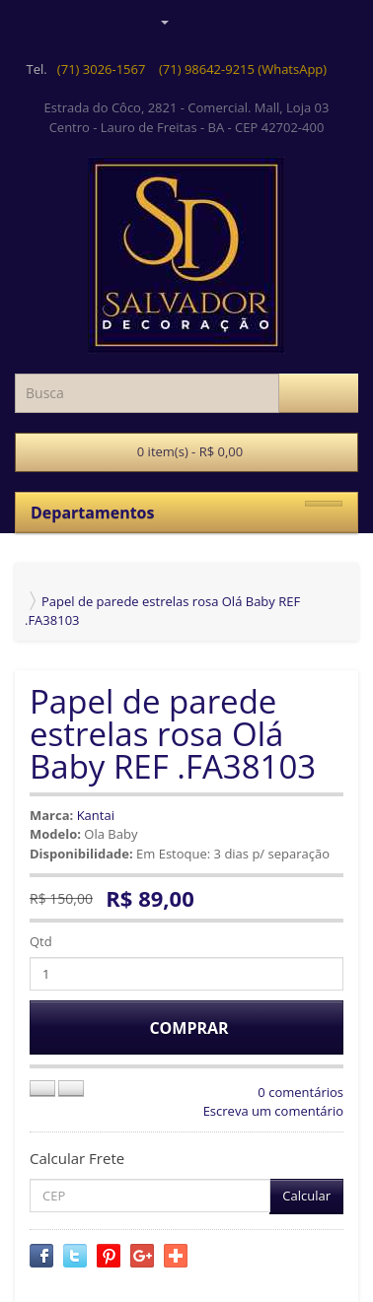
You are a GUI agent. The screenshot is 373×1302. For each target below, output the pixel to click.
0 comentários (300, 1092)
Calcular (306, 1195)
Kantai (95, 815)
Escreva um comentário (273, 1111)
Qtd (41, 941)
